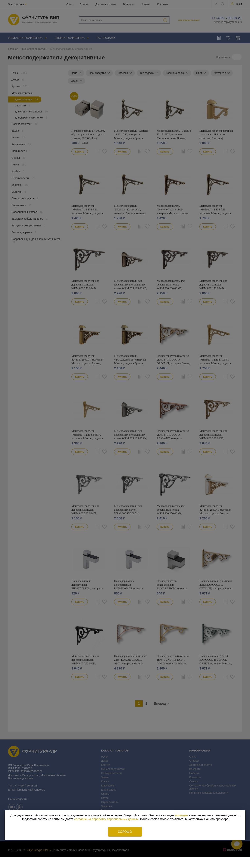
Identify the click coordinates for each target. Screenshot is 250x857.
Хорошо (125, 831)
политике (181, 815)
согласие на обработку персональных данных (106, 819)
